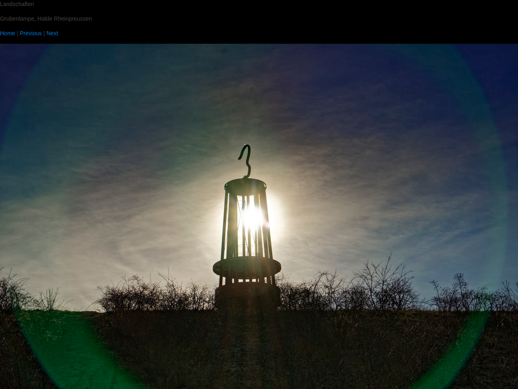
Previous (31, 33)
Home (7, 33)
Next (52, 33)
